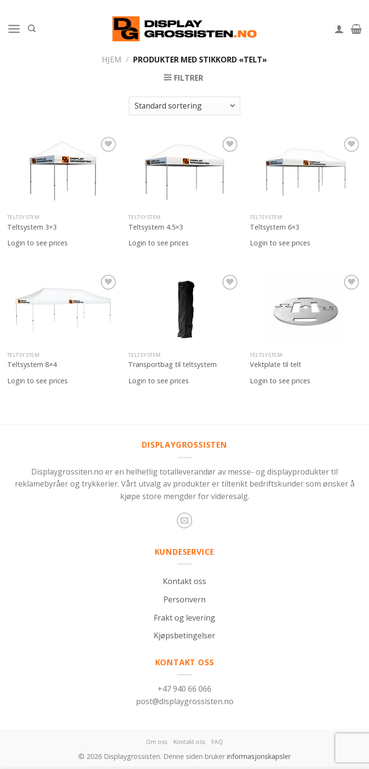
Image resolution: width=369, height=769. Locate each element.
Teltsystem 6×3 (274, 227)
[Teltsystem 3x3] (63, 171)
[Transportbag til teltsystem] (184, 309)
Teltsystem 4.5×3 (155, 227)
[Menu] (14, 29)
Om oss (156, 742)
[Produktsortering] (184, 106)
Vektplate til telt (275, 364)
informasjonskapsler (259, 756)
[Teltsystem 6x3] (306, 171)
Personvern (184, 599)
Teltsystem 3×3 (32, 227)
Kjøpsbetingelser (184, 635)
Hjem (112, 59)
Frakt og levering (184, 617)
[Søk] (32, 28)
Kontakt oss (184, 581)
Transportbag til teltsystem (172, 364)
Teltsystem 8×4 (32, 364)
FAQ (217, 742)
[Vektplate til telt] (306, 309)
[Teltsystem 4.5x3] (184, 171)
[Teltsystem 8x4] (63, 309)
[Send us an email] (185, 520)
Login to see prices (37, 243)
